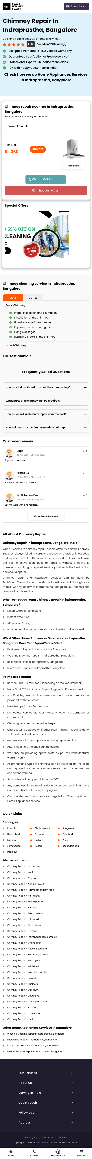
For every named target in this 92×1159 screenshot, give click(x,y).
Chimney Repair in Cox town (22, 989)
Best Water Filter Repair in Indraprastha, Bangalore (34, 1051)
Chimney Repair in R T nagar (22, 907)
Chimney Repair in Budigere (22, 983)
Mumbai (11, 840)
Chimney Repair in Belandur (22, 978)
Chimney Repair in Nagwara (22, 878)
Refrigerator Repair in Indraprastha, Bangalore (32, 1045)
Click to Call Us (42, 179)
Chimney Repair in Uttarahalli (23, 919)
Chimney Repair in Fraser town (24, 925)
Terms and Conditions (55, 1137)
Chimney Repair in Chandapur (24, 942)
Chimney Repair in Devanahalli (24, 995)
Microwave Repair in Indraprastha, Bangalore (32, 1039)
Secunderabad (70, 845)
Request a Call (49, 190)
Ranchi (11, 828)
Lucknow (12, 851)
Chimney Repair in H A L (20, 1019)
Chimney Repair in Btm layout (23, 960)
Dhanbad (67, 834)
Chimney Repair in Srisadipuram (25, 901)
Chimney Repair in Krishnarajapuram (27, 954)
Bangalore (68, 828)
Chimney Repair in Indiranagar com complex (32, 936)
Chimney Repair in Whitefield (23, 966)
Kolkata (39, 840)
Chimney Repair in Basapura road (26, 913)
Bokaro (38, 845)
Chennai (39, 834)
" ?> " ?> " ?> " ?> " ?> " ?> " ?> (46, 126)
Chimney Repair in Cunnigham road (27, 1001)
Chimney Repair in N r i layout (23, 895)
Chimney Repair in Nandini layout (25, 884)
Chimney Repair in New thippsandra (27, 948)
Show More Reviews (46, 516)
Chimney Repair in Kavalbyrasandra (27, 972)
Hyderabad (13, 834)
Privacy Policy (32, 1137)
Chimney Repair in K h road (22, 931)
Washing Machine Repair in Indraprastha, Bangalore (36, 1033)
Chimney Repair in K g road (22, 1007)
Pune (65, 840)
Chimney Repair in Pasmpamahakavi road (30, 889)
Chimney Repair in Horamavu (23, 866)
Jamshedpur (14, 845)
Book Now (73, 165)
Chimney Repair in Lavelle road (24, 1013)
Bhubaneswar (42, 828)
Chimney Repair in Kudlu (20, 872)
